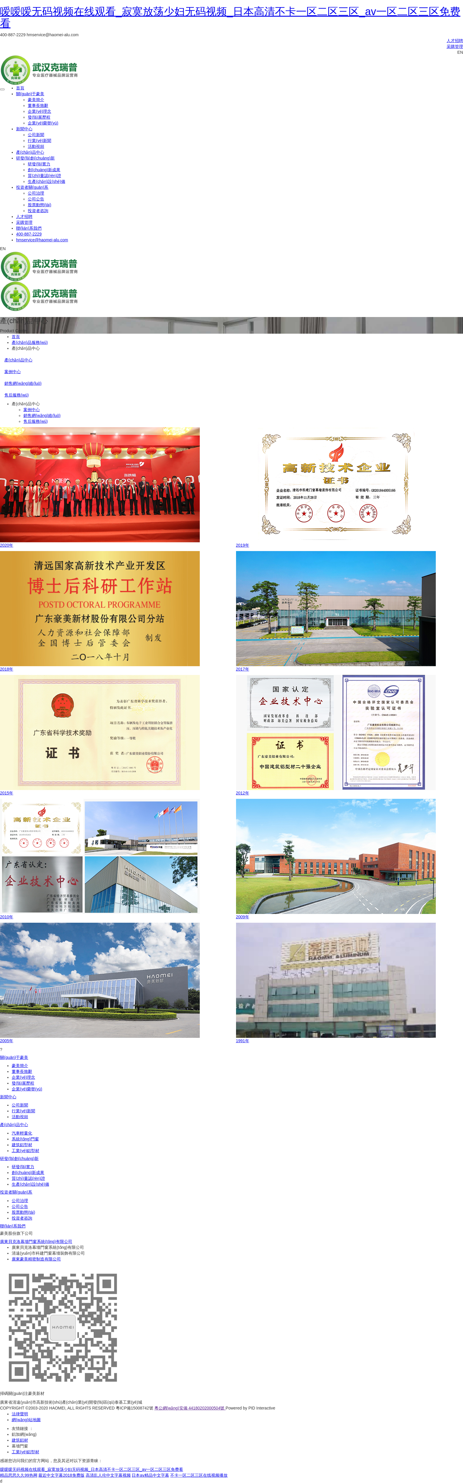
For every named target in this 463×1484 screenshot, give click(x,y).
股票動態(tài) (39, 204)
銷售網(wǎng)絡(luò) (23, 383)
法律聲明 (20, 1414)
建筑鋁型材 (22, 1144)
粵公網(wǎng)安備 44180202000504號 (190, 1408)
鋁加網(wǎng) (24, 1434)
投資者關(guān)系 (32, 187)
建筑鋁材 (20, 1440)
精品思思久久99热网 (18, 1475)
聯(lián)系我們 (29, 228)
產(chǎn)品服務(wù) (30, 342)
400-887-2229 (29, 234)
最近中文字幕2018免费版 (61, 1475)
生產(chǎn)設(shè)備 (46, 181)
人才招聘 (455, 40)
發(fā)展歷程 (39, 117)
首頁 (20, 88)
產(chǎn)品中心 (30, 152)
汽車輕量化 (22, 1133)
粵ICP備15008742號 (134, 1408)
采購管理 (455, 46)
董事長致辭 (38, 105)
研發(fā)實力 (39, 164)
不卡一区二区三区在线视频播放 (199, 1475)
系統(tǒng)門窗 (25, 1139)
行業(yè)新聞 (39, 140)
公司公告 (36, 199)
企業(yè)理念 (39, 111)
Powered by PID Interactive (250, 1408)
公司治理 (36, 193)
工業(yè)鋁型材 (25, 1150)
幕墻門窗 (20, 1446)
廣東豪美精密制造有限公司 (36, 1259)
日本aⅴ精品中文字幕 (150, 1475)
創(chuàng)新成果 (44, 169)
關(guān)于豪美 (30, 93)
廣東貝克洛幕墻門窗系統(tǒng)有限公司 (36, 1241)
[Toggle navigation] (2, 89)
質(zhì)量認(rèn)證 (44, 175)
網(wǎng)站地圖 (26, 1419)
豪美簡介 (36, 99)
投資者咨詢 (38, 210)
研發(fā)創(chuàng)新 (35, 158)
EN (460, 52)
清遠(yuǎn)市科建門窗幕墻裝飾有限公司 (48, 1253)
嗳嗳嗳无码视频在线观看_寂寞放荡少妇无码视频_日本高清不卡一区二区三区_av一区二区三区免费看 (230, 17)
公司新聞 (36, 134)
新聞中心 (24, 129)
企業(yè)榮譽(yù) (43, 123)
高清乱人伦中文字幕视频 (108, 1475)
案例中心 (12, 371)
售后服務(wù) (16, 395)
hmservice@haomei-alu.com (42, 240)
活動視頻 (36, 146)
